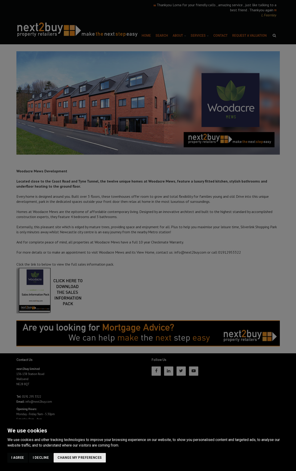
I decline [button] (41, 457)
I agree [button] (17, 457)
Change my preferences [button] (80, 457)
